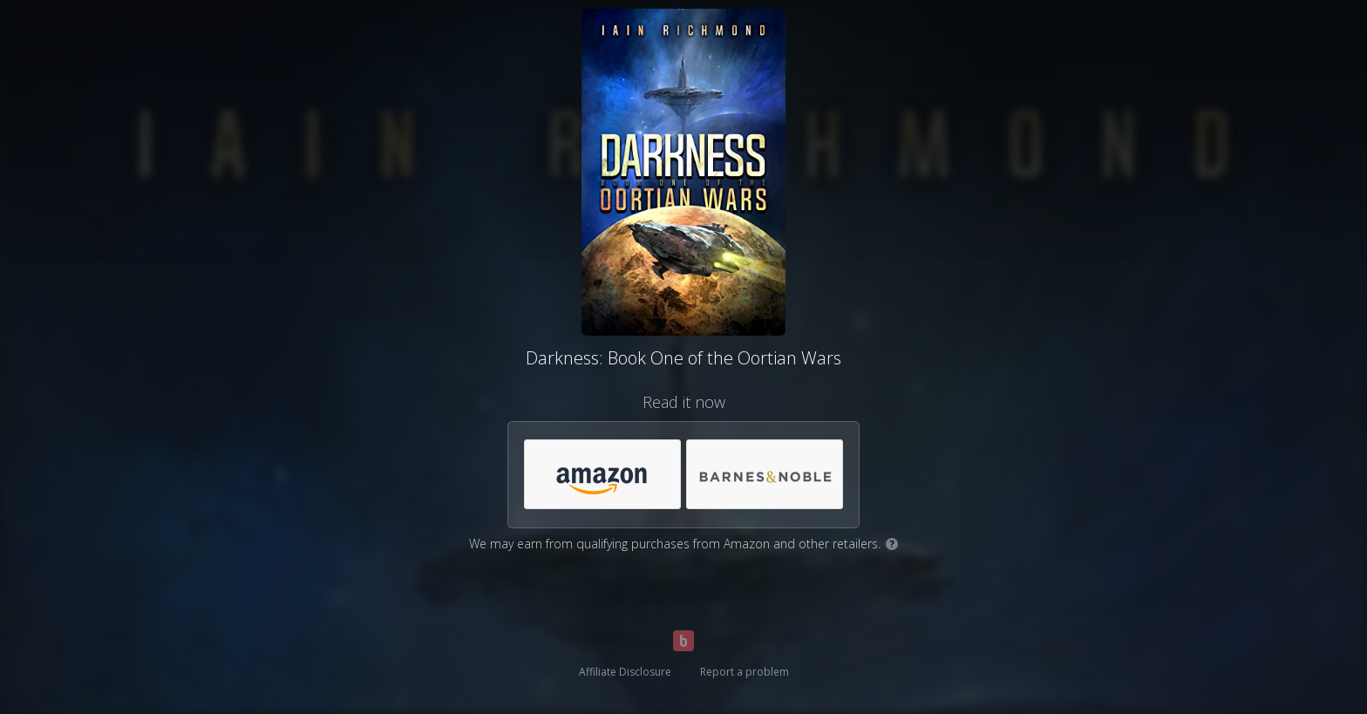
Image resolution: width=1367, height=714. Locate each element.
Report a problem (744, 671)
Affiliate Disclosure (625, 671)
